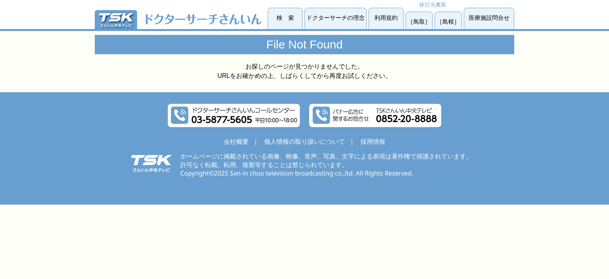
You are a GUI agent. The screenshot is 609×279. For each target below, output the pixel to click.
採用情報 (372, 141)
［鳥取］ (419, 21)
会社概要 (236, 141)
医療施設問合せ (489, 17)
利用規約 (386, 17)
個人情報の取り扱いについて (304, 141)
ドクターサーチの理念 (335, 17)
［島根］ (448, 21)
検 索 (285, 17)
